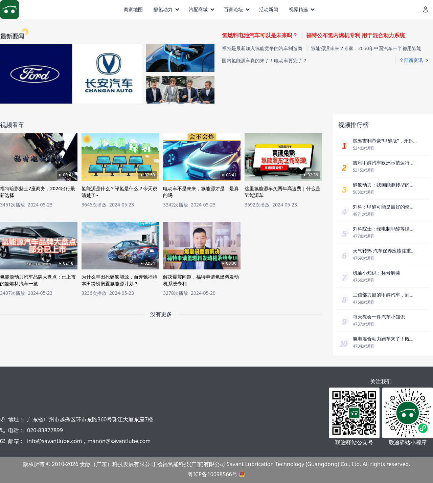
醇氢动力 (163, 9)
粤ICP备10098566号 (212, 474)
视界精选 (298, 9)
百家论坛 (233, 9)
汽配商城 (198, 9)
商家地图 (133, 9)
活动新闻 (268, 9)
